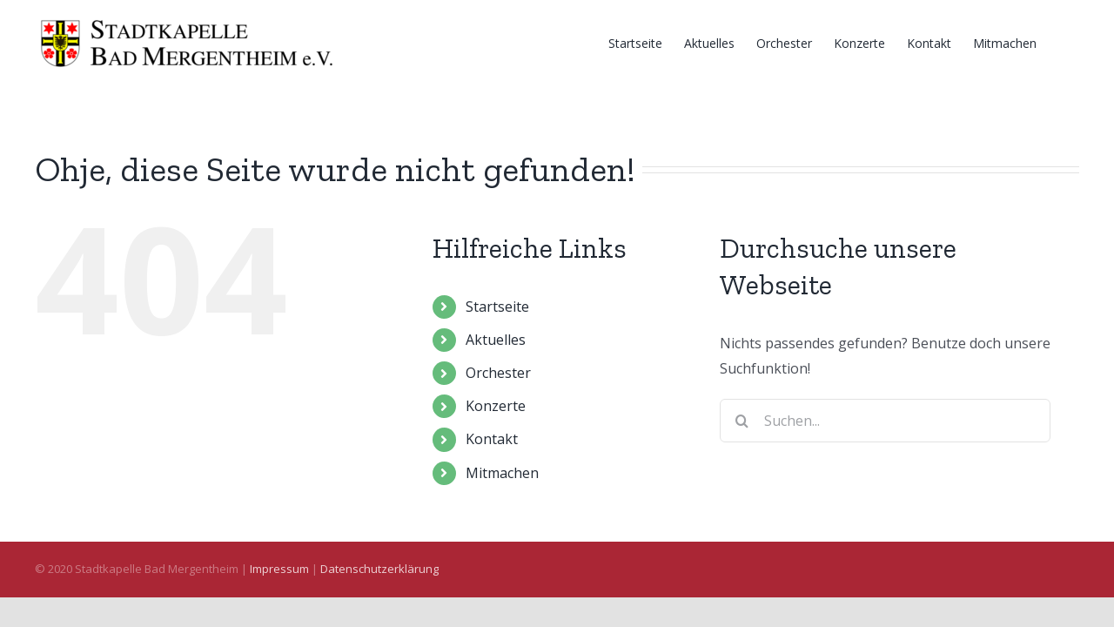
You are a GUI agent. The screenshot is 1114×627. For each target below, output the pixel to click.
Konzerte (496, 405)
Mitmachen (502, 472)
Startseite (497, 306)
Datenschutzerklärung (379, 568)
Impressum (279, 568)
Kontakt (492, 438)
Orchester (498, 372)
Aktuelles (496, 339)
